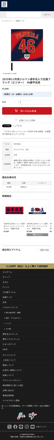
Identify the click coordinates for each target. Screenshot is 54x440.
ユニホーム (7, 272)
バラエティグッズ (10, 307)
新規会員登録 (8, 395)
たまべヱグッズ (9, 344)
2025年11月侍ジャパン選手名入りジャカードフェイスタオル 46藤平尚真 (14, 226)
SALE (5, 349)
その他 (8, 329)
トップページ (6, 21)
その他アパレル (9, 292)
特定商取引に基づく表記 (13, 385)
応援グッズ (20, 21)
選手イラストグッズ (11, 339)
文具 (4, 302)
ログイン (47, 14)
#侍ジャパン (41, 427)
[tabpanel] (13, 216)
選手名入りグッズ (10, 334)
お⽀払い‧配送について (12, 370)
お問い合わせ (8, 390)
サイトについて (9, 355)
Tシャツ (6, 287)
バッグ (8, 323)
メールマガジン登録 (11, 400)
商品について (8, 365)
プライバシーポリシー (12, 380)
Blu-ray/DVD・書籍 (13, 313)
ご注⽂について (9, 360)
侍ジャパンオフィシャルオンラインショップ (27, 5)
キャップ (6, 277)
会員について (8, 375)
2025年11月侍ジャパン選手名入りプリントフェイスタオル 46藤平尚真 (37, 226)
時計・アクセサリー (13, 318)
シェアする (17, 126)
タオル (5, 282)
